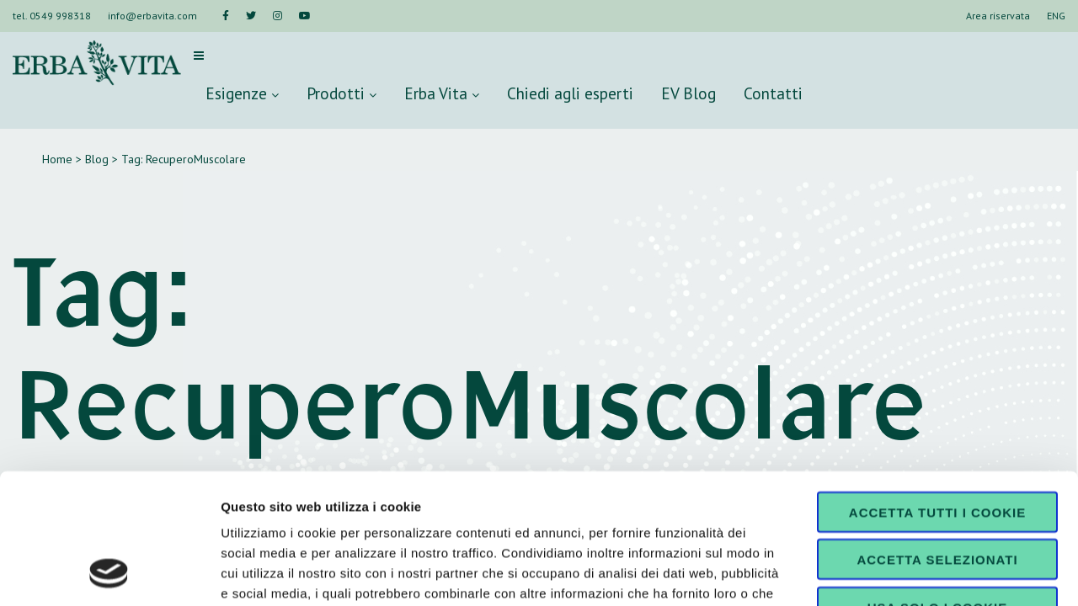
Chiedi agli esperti (570, 93)
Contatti (773, 93)
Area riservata (998, 15)
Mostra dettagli (886, 573)
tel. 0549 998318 (52, 15)
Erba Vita (441, 93)
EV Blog (688, 93)
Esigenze (242, 93)
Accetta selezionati (937, 440)
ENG (1056, 15)
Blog (97, 159)
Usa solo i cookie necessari (937, 493)
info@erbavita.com (152, 15)
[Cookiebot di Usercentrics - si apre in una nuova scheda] (109, 573)
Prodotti (341, 93)
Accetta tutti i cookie (937, 392)
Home (57, 159)
